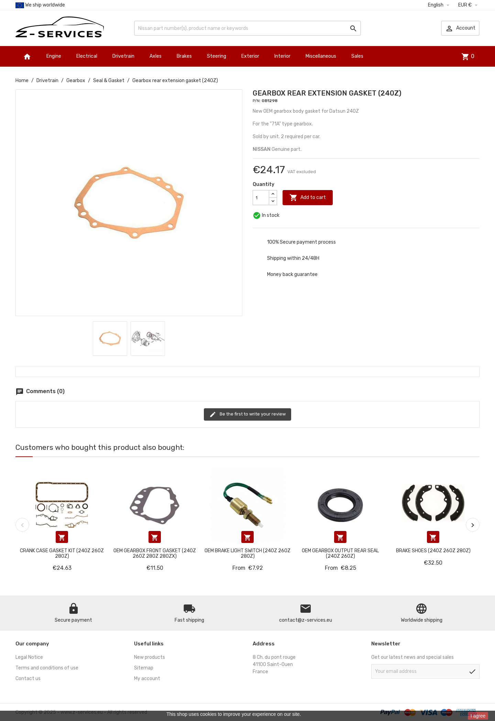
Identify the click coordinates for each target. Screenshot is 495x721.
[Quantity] (261, 197)
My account (147, 678)
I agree (478, 716)
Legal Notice (29, 657)
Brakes (184, 56)
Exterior (250, 56)
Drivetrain (123, 56)
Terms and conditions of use (46, 668)
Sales (357, 56)
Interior (282, 56)
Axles (156, 56)
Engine (53, 56)
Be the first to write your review (247, 414)
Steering (216, 56)
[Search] (247, 28)
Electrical (86, 56)
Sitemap (143, 668)
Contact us (28, 678)
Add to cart (307, 197)
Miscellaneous (321, 56)
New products (149, 657)
